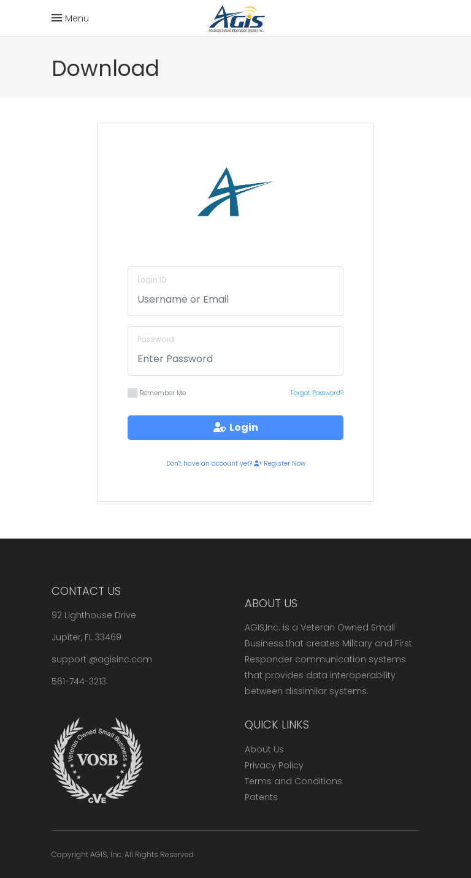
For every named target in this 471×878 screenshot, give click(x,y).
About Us (264, 749)
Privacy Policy (274, 765)
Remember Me (157, 393)
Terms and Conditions (293, 781)
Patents (261, 797)
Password (155, 339)
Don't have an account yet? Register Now (235, 463)
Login (235, 427)
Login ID (151, 279)
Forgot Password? (317, 393)
